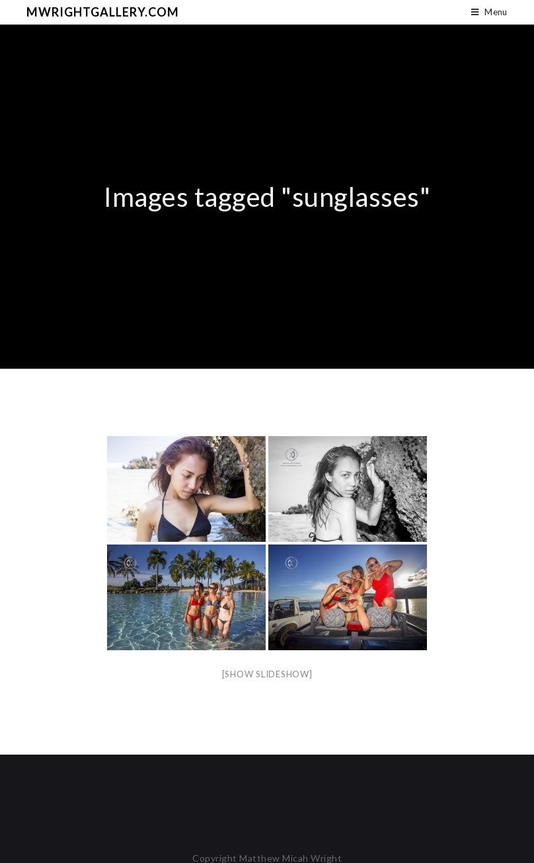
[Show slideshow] (267, 674)
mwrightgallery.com (102, 12)
